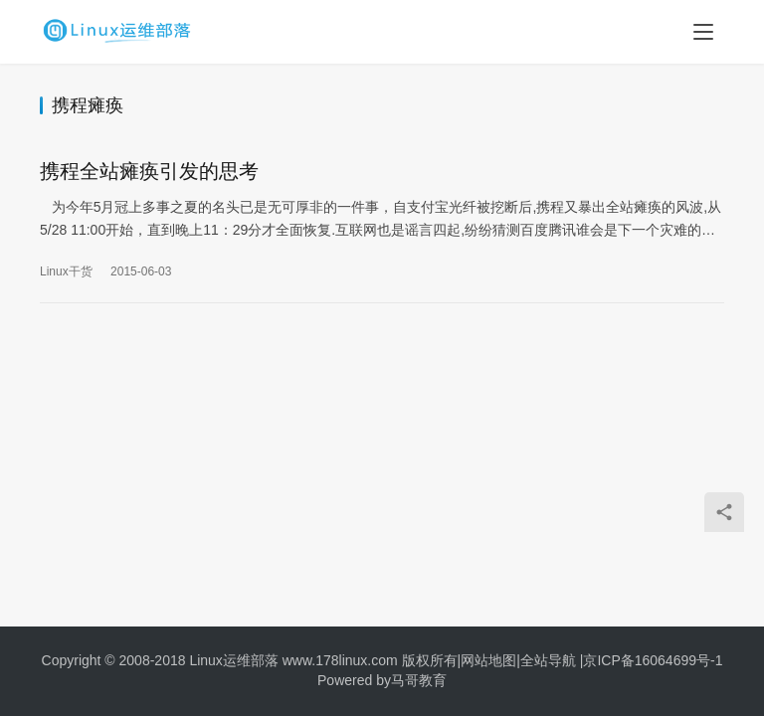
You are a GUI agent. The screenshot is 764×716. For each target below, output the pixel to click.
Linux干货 (66, 272)
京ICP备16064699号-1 (652, 660)
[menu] (703, 32)
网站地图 (488, 660)
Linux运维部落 (233, 660)
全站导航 (548, 660)
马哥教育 (419, 680)
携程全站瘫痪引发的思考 (149, 172)
